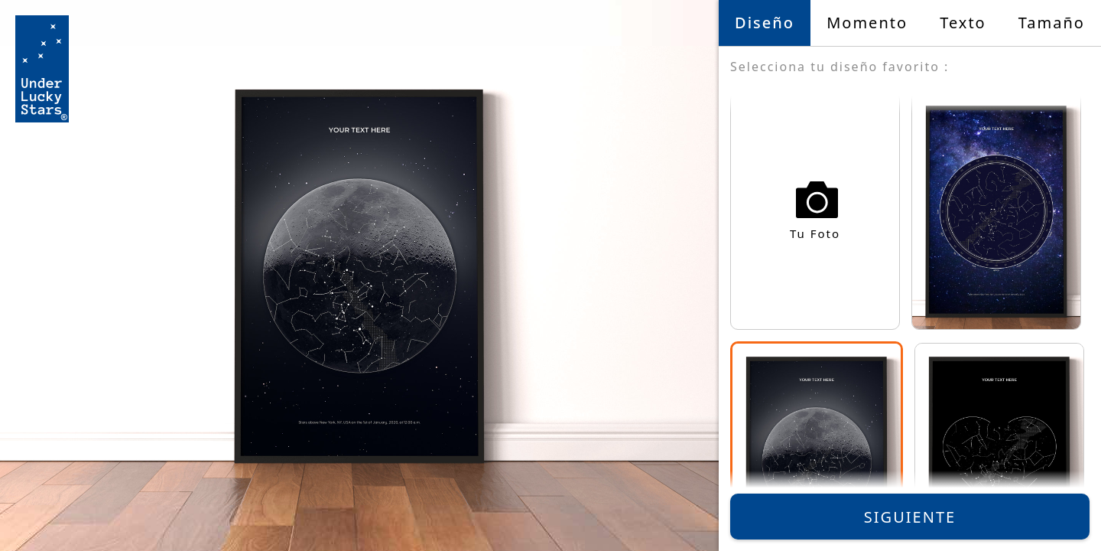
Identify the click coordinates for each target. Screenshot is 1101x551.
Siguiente (910, 517)
